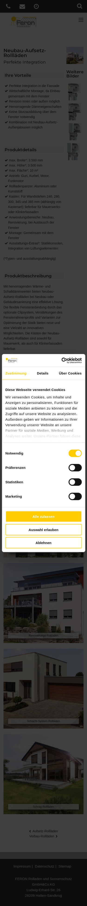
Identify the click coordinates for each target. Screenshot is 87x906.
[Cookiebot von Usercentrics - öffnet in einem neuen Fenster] (62, 360)
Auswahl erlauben (43, 529)
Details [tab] (42, 373)
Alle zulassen (43, 517)
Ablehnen (43, 543)
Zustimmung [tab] (15, 373)
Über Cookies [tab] (70, 373)
